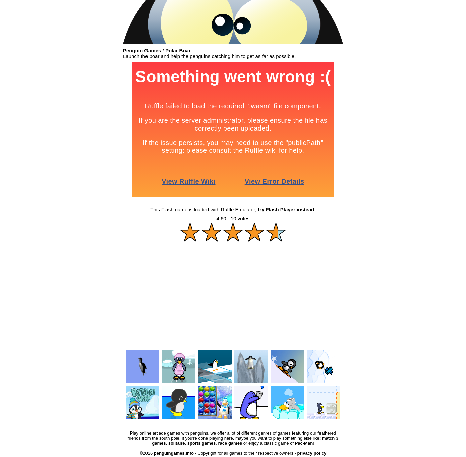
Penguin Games (142, 50)
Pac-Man (304, 443)
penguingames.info (174, 453)
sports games (201, 443)
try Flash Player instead (286, 209)
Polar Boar (178, 50)
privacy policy (312, 453)
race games (230, 443)
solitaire (176, 443)
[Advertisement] (233, 298)
